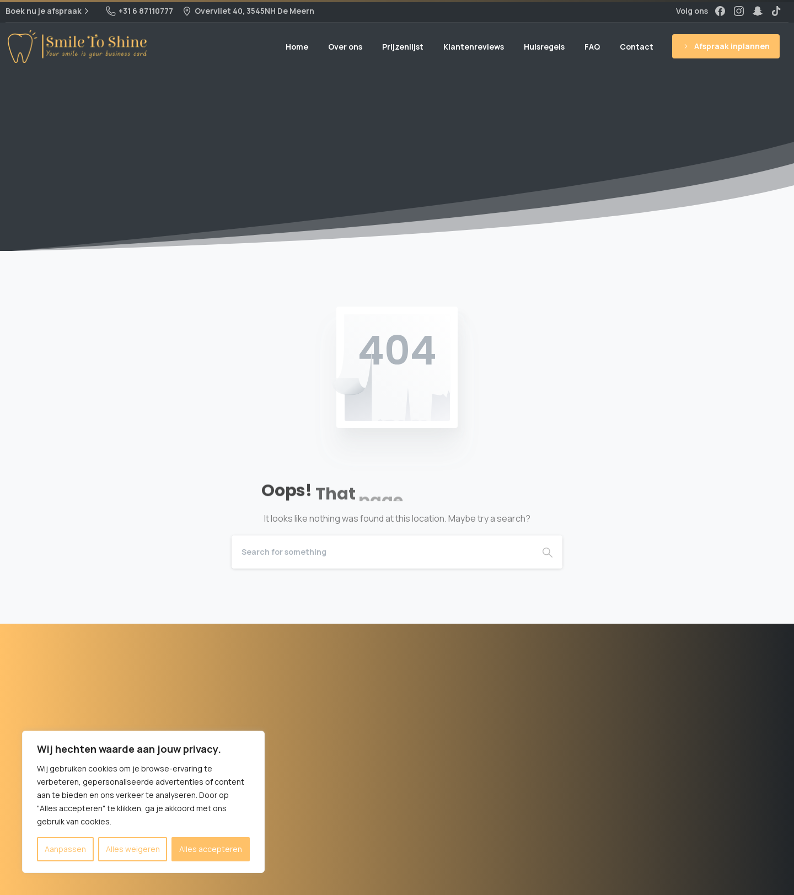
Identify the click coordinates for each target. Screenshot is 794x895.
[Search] (382, 552)
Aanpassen (65, 849)
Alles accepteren (210, 849)
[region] (143, 802)
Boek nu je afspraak (49, 11)
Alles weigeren (133, 849)
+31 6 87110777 (139, 11)
